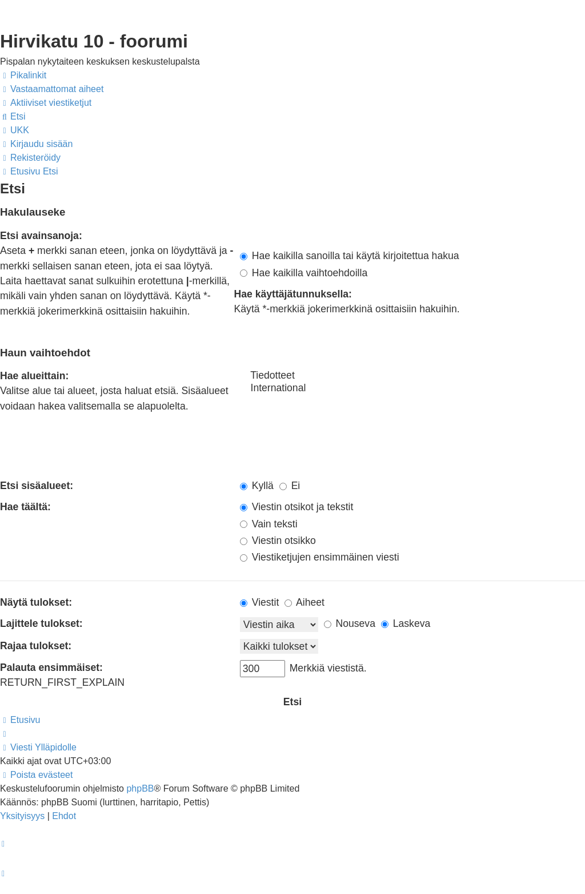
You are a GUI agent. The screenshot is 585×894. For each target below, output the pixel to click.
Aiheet (304, 602)
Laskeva (405, 623)
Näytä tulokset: (36, 602)
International (412, 388)
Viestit (259, 602)
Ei (289, 485)
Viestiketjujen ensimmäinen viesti (319, 557)
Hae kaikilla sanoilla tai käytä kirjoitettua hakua (349, 255)
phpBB (140, 788)
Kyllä (257, 485)
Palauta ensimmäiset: (51, 667)
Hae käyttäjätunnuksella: (293, 294)
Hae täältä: (25, 506)
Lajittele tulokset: (41, 623)
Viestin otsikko (278, 540)
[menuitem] (51, 89)
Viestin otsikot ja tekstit (297, 506)
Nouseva (349, 623)
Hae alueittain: (34, 376)
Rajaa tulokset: (35, 645)
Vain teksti (269, 524)
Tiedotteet (412, 375)
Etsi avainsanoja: (41, 235)
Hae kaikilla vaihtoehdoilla (303, 273)
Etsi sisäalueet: (36, 485)
